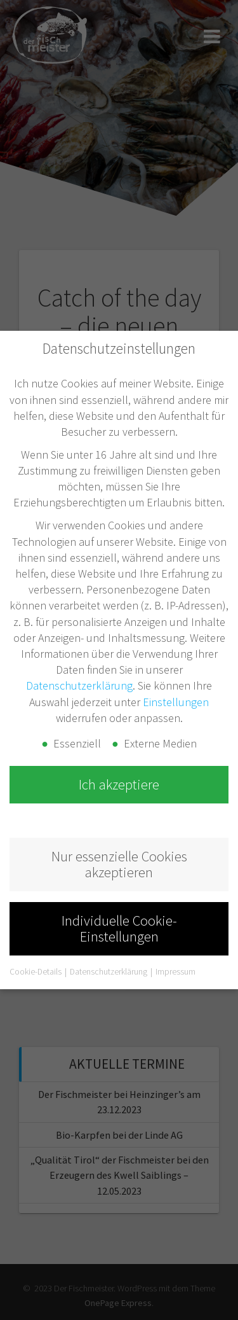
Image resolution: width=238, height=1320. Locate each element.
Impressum (175, 971)
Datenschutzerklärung (79, 685)
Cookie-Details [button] (36, 971)
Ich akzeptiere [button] (119, 784)
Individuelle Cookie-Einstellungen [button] (119, 928)
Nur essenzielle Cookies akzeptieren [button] (119, 864)
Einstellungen (176, 702)
